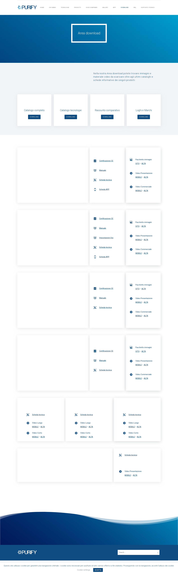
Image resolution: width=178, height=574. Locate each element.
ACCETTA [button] (98, 570)
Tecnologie (65, 7)
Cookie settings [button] (83, 570)
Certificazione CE (106, 161)
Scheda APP (104, 189)
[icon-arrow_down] (89, 52)
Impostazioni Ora (106, 238)
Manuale (102, 170)
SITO (137, 163)
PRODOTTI (77, 7)
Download (125, 7)
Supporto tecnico (148, 7)
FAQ (135, 7)
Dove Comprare (91, 7)
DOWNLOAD (34, 117)
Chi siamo (52, 7)
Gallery (105, 7)
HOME (42, 7)
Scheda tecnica (105, 180)
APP (114, 7)
